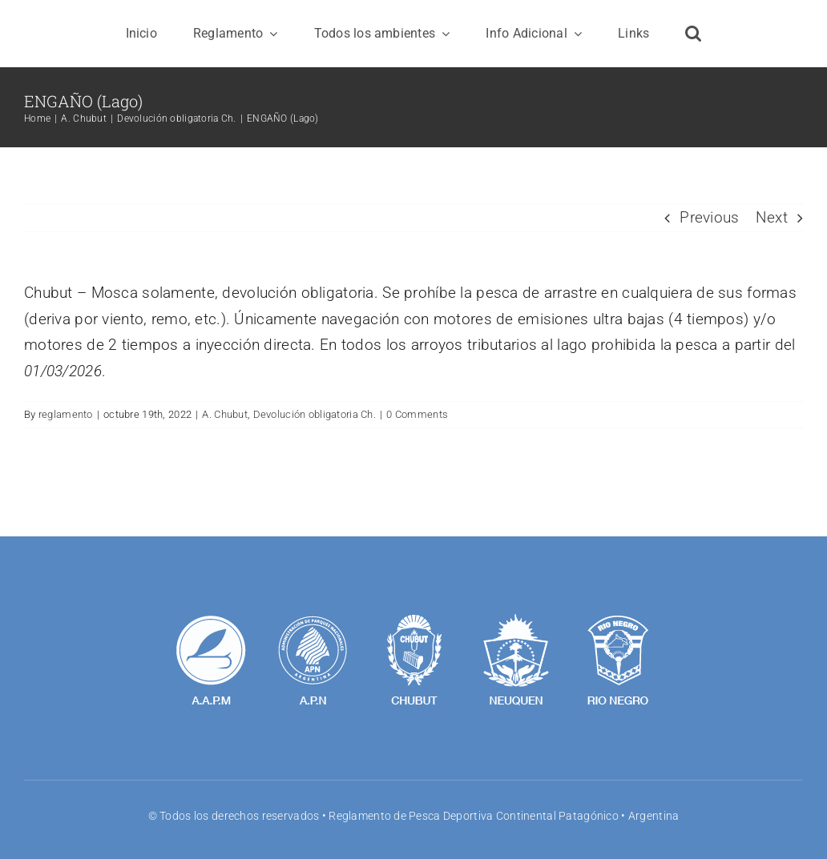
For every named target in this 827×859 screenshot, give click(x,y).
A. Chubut (225, 414)
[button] (693, 33)
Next (772, 217)
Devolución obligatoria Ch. (314, 414)
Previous (709, 217)
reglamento (65, 414)
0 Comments (417, 414)
